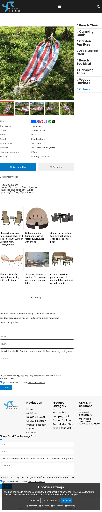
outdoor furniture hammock (45, 318)
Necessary (32, 506)
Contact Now (20, 167)
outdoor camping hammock (14, 318)
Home (29, 409)
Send (6, 387)
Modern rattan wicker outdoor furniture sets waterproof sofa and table (36, 278)
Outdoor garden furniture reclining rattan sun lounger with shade (34, 237)
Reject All (35, 500)
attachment (6, 378)
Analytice (44, 506)
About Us (31, 413)
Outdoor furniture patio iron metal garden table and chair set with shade (62, 278)
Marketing (70, 506)
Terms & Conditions (36, 382)
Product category (36, 424)
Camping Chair (61, 416)
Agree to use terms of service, (22, 382)
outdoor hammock (45, 313)
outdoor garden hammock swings (17, 313)
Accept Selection (51, 500)
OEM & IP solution (36, 420)
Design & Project (35, 416)
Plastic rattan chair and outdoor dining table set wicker (9, 277)
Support (31, 428)
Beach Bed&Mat (62, 428)
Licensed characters (85, 413)
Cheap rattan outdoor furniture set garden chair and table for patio (61, 237)
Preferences (57, 506)
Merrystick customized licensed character (90, 421)
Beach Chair (59, 412)
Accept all (67, 500)
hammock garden (9, 322)
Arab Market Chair (63, 424)
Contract (31, 432)
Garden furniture (62, 420)
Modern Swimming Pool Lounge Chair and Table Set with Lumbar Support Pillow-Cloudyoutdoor (11, 239)
